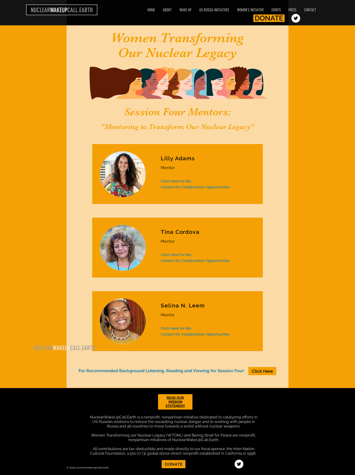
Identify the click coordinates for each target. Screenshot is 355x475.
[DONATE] (269, 18)
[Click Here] (262, 371)
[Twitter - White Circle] (295, 18)
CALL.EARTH (82, 348)
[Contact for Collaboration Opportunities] (205, 187)
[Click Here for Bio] (176, 181)
